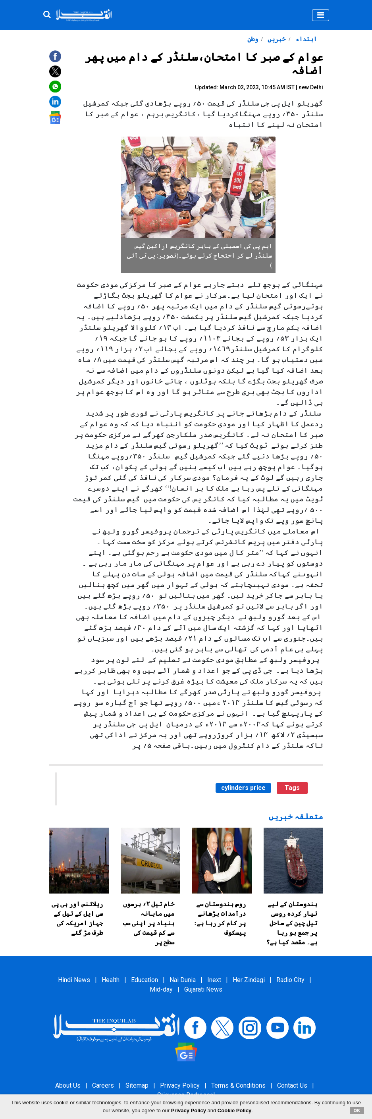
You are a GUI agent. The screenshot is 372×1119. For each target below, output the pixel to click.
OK (357, 1110)
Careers (103, 1085)
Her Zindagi (249, 980)
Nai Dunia (183, 980)
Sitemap (136, 1085)
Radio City (290, 980)
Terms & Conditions (238, 1085)
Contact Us (292, 1085)
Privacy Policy (180, 1085)
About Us (68, 1085)
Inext (214, 980)
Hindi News (74, 980)
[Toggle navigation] (320, 15)
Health (111, 980)
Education (144, 980)
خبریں (275, 39)
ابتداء (305, 39)
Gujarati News (203, 989)
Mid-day (161, 989)
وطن (252, 39)
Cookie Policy (234, 1110)
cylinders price (243, 788)
